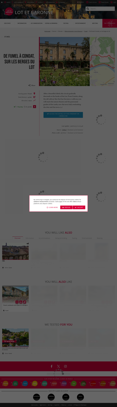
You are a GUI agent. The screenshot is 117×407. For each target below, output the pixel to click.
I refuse (67, 207)
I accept (80, 207)
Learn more (53, 207)
